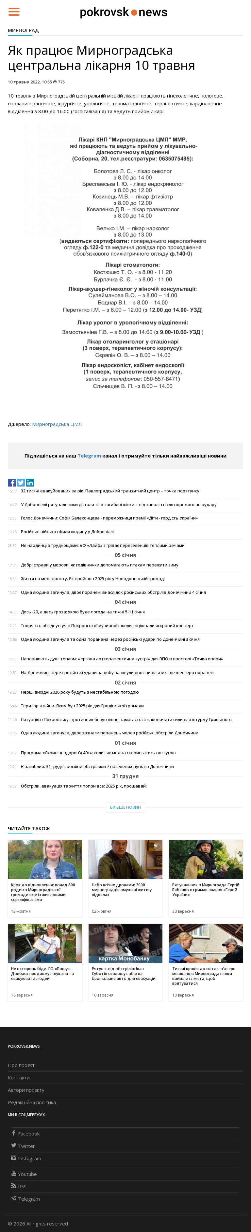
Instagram (26, 1158)
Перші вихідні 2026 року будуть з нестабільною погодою (80, 692)
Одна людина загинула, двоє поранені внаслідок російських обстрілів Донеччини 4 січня (113, 592)
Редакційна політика (32, 1102)
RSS (18, 1186)
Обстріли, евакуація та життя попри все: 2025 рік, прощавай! (84, 786)
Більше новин (125, 807)
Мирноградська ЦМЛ (57, 424)
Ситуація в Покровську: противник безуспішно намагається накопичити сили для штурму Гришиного (126, 719)
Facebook (25, 1133)
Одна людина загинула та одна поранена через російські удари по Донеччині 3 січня (110, 639)
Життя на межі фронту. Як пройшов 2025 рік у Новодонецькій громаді (93, 578)
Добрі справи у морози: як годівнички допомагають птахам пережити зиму (99, 565)
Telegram (89, 455)
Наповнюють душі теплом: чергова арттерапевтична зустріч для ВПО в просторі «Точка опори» (122, 658)
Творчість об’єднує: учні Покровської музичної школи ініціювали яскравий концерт (107, 625)
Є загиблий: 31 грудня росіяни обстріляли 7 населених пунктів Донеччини (97, 766)
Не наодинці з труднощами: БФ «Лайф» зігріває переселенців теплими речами (103, 545)
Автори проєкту (26, 1090)
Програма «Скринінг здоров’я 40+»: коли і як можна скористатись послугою (98, 752)
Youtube (24, 1174)
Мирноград (23, 30)
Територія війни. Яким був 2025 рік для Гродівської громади (82, 705)
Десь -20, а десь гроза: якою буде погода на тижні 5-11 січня (83, 611)
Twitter (23, 1146)
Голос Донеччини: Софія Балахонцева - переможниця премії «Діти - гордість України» (109, 518)
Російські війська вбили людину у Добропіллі (67, 531)
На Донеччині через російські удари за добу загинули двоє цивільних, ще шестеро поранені (117, 672)
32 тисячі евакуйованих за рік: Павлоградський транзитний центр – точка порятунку (110, 490)
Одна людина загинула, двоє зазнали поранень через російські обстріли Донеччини (109, 732)
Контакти (19, 1077)
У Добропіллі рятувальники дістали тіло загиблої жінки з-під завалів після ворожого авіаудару (119, 504)
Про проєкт (21, 1065)
